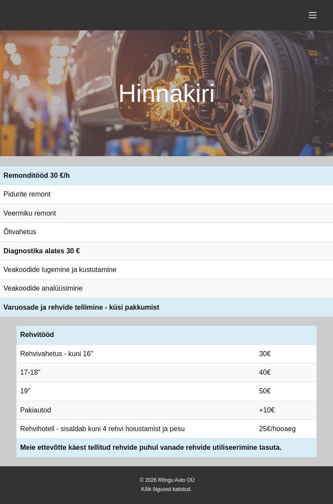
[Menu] (313, 15)
